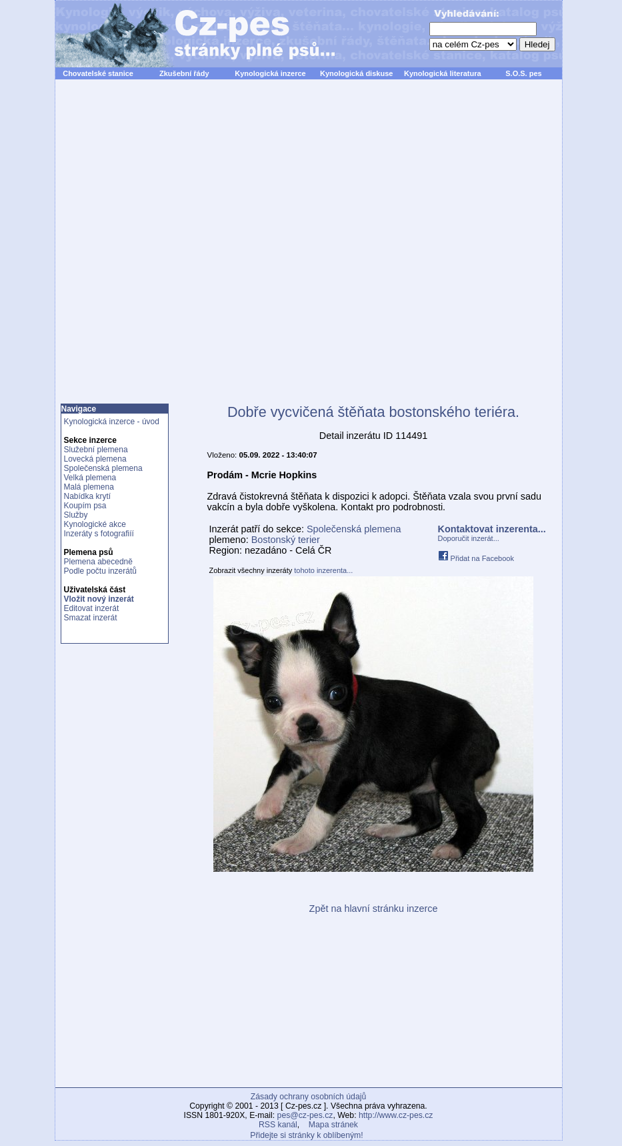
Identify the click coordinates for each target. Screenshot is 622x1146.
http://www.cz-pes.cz (396, 1115)
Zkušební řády (184, 73)
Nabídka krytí (87, 496)
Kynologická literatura (442, 73)
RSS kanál (278, 1124)
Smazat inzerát (90, 617)
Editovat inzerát (91, 608)
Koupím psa (85, 505)
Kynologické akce (95, 524)
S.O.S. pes (523, 73)
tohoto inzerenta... (323, 570)
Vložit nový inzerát (99, 599)
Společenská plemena (103, 468)
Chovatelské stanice (98, 73)
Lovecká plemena (95, 459)
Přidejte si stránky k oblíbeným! (306, 1135)
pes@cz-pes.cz (305, 1115)
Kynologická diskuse (356, 73)
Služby (76, 515)
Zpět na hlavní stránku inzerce (373, 908)
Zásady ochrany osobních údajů (308, 1096)
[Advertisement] (207, 249)
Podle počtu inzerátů (100, 571)
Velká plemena (90, 477)
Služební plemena (96, 449)
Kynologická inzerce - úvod (111, 421)
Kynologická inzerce (270, 73)
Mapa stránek (333, 1124)
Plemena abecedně (98, 561)
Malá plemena (89, 487)
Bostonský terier (285, 539)
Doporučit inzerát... (468, 538)
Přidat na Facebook (476, 558)
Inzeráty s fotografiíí (99, 533)
